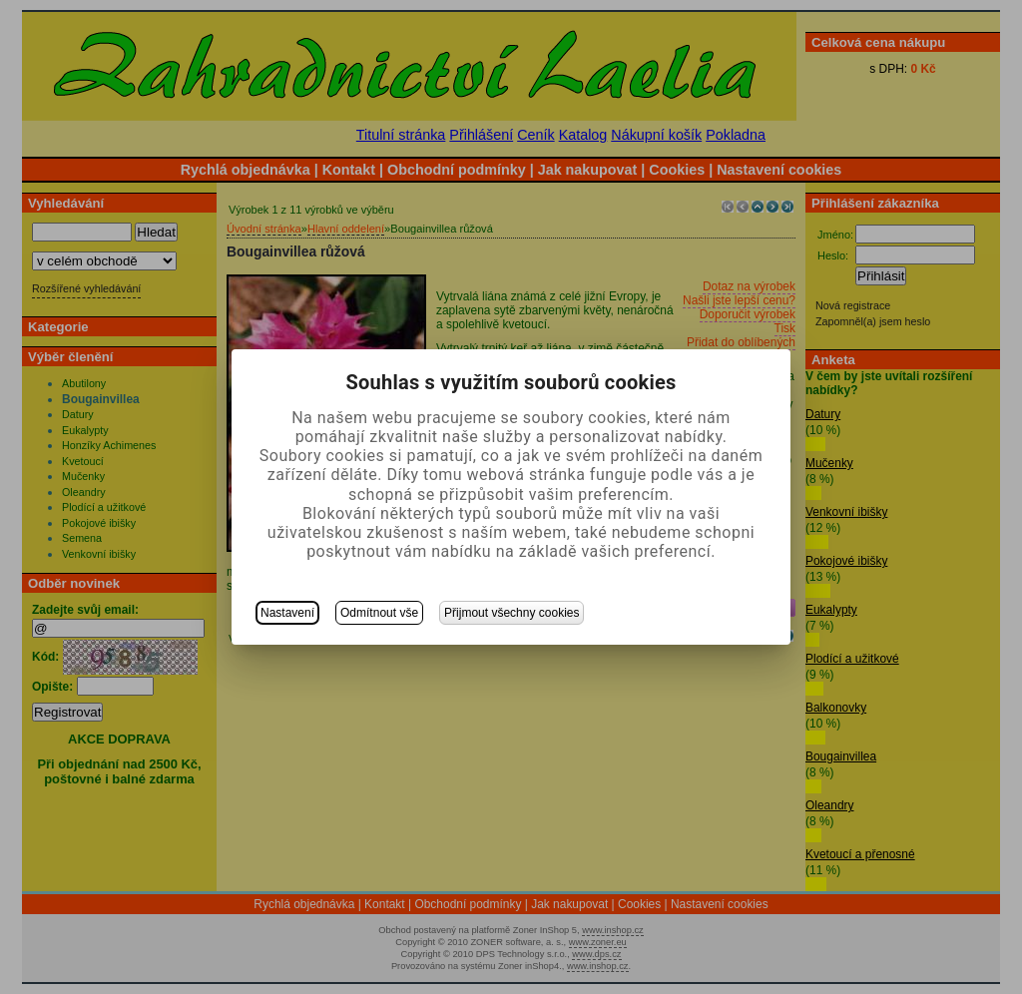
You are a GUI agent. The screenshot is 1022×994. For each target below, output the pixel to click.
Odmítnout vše (379, 613)
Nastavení (287, 613)
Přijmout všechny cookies (511, 613)
